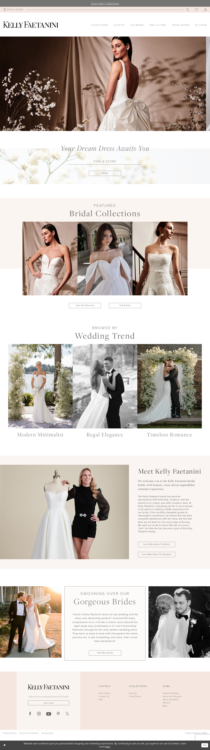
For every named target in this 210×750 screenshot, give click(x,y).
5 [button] (115, 127)
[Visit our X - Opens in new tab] (67, 714)
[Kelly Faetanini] (30, 24)
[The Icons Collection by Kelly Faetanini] (105, 84)
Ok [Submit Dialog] (204, 745)
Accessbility (47, 733)
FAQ (100, 699)
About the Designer (172, 696)
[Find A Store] (13, 9)
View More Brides (105, 652)
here (107, 747)
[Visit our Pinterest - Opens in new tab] (58, 714)
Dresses (133, 693)
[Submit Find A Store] (105, 173)
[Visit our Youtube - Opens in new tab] (48, 714)
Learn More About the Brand (156, 544)
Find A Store (125, 305)
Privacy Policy (10, 733)
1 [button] (95, 127)
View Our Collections (105, 3)
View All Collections (85, 305)
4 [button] (110, 127)
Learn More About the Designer (156, 554)
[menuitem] (13, 9)
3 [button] (105, 127)
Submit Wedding (171, 693)
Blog (165, 705)
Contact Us (103, 696)
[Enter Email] (48, 702)
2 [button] (100, 127)
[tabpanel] (105, 84)
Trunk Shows (135, 696)
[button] (205, 9)
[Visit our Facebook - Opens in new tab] (30, 714)
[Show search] (187, 9)
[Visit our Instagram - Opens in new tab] (39, 714)
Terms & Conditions (29, 733)
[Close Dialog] (4, 745)
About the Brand (171, 699)
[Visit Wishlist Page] (196, 9)
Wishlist (166, 702)
